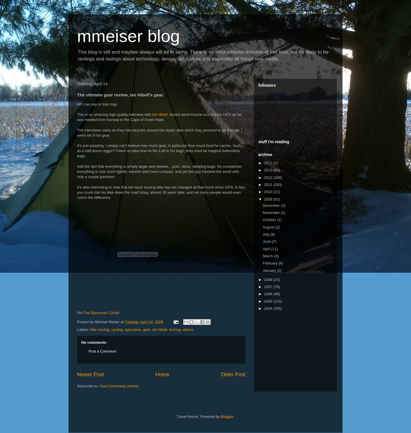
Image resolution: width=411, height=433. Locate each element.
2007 (268, 287)
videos (187, 329)
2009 (268, 199)
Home (163, 374)
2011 (268, 185)
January (270, 270)
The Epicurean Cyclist (101, 313)
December (272, 205)
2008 (268, 280)
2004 (268, 308)
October (270, 220)
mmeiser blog (128, 36)
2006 (268, 294)
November (272, 213)
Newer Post (90, 374)
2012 (268, 177)
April (267, 249)
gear (146, 329)
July (267, 234)
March (268, 256)
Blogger (227, 416)
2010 (268, 192)
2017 (268, 163)
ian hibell (159, 329)
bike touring (99, 329)
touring (174, 329)
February (271, 263)
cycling (117, 329)
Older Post (233, 374)
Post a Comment (102, 351)
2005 (268, 301)
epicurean (133, 329)
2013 (268, 170)
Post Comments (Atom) (119, 386)
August (269, 227)
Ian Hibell (160, 114)
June (267, 241)
